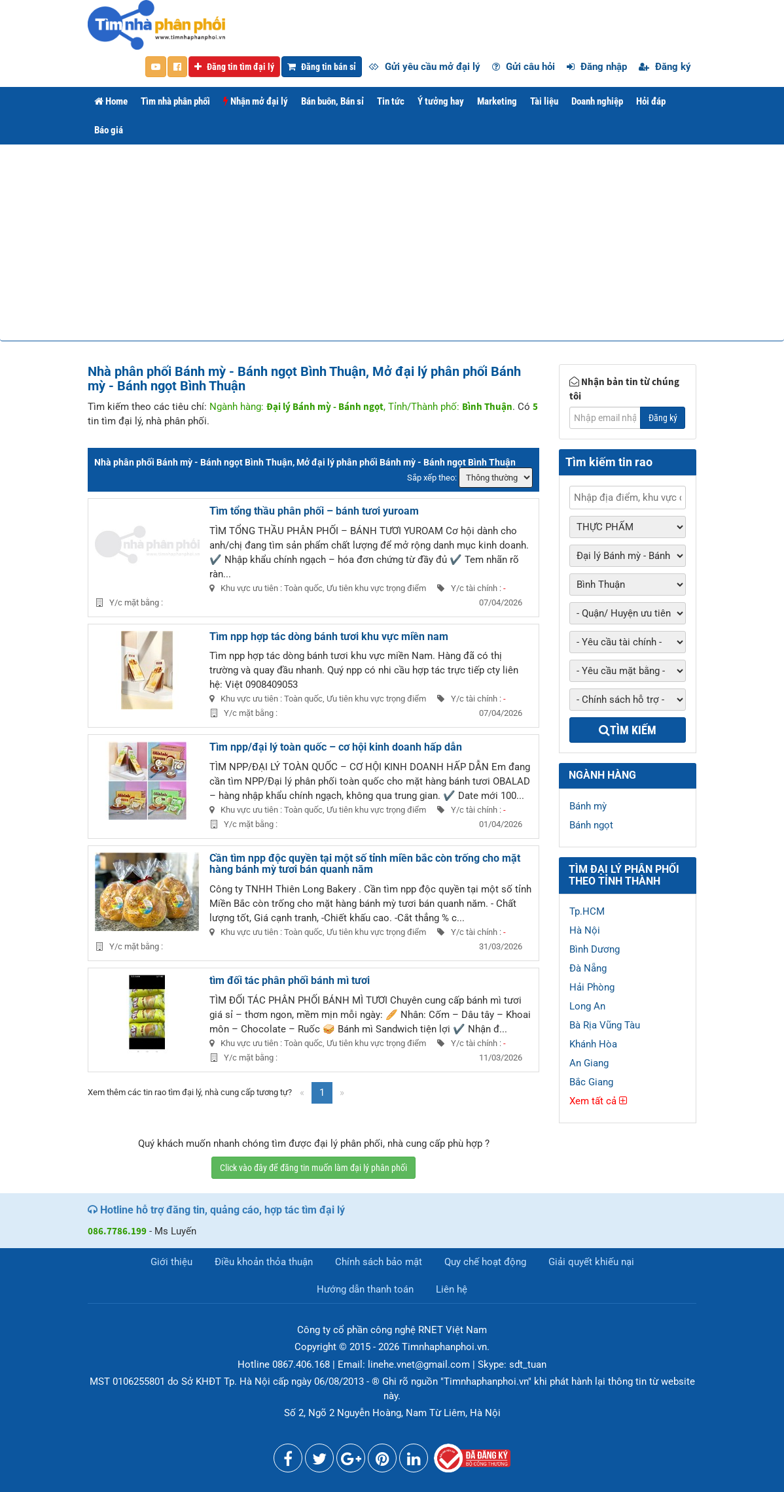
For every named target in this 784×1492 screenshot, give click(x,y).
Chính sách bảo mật (378, 1262)
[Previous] (302, 1093)
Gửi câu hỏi (523, 67)
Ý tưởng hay (441, 101)
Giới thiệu (171, 1262)
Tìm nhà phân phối (175, 101)
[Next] (342, 1093)
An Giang (589, 1063)
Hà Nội (584, 930)
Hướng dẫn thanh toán (365, 1289)
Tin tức (390, 101)
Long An (587, 1006)
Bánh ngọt (591, 825)
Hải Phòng (592, 987)
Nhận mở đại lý (255, 101)
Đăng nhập (597, 67)
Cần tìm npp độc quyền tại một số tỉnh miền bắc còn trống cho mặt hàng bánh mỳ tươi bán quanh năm (364, 864)
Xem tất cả (598, 1101)
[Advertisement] (392, 242)
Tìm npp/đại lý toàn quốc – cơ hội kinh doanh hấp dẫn (335, 747)
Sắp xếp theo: (432, 478)
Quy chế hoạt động (485, 1262)
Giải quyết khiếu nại (591, 1262)
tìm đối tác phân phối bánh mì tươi (289, 980)
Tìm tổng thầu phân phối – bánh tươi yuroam (314, 511)
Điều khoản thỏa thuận (264, 1262)
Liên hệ (451, 1289)
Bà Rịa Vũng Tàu (604, 1025)
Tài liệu (544, 101)
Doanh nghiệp (597, 101)
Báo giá (108, 130)
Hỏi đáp (651, 101)
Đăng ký (665, 67)
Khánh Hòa (593, 1044)
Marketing (497, 101)
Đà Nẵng (588, 968)
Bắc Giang (591, 1082)
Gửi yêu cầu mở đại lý (424, 67)
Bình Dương (594, 949)
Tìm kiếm (627, 730)
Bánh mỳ (588, 806)
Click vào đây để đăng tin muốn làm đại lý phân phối (313, 1167)
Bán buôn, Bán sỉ (332, 101)
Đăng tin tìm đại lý (234, 66)
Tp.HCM (587, 911)
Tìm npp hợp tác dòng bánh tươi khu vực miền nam (328, 636)
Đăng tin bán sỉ (321, 66)
